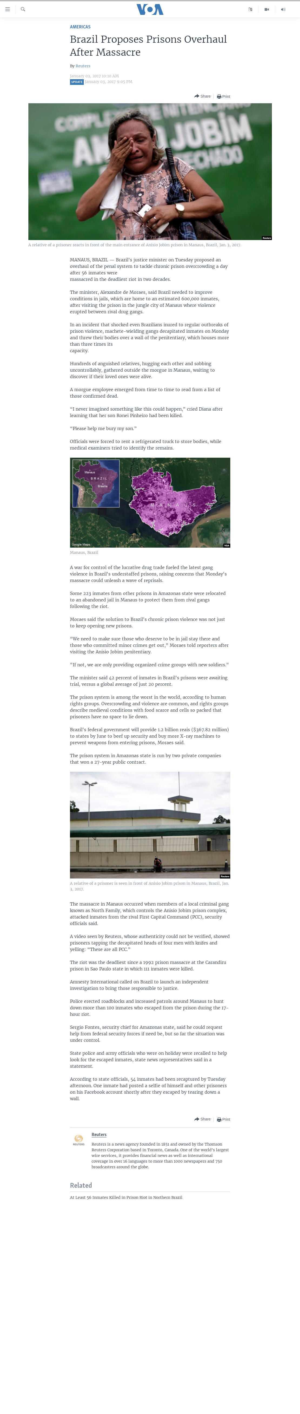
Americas (80, 27)
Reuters (83, 66)
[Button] (202, 96)
